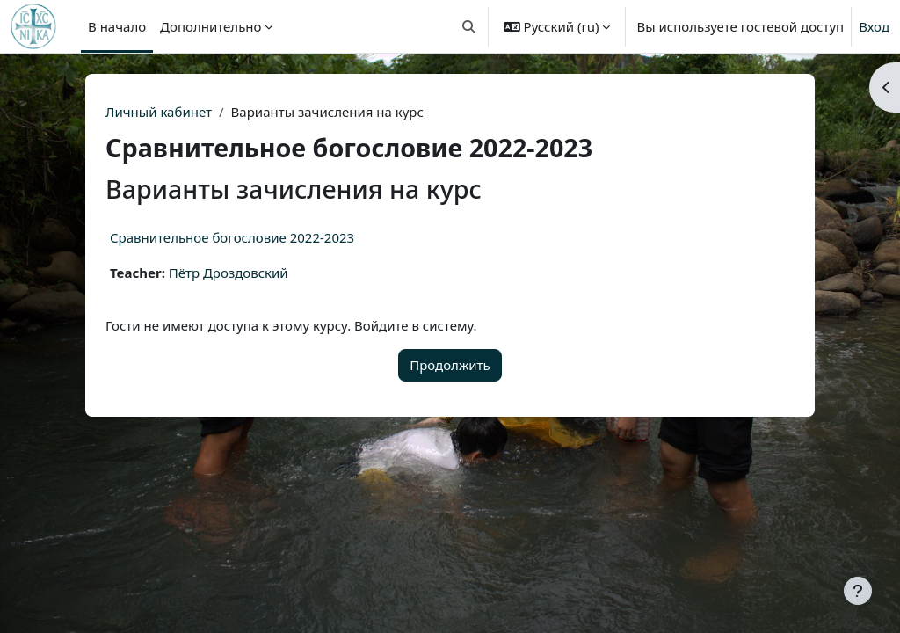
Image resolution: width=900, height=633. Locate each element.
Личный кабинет (158, 111)
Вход (874, 26)
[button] (469, 26)
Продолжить (450, 365)
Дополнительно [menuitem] (210, 26)
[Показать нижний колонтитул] (858, 591)
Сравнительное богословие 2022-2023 (232, 237)
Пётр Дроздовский (228, 272)
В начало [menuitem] (117, 26)
